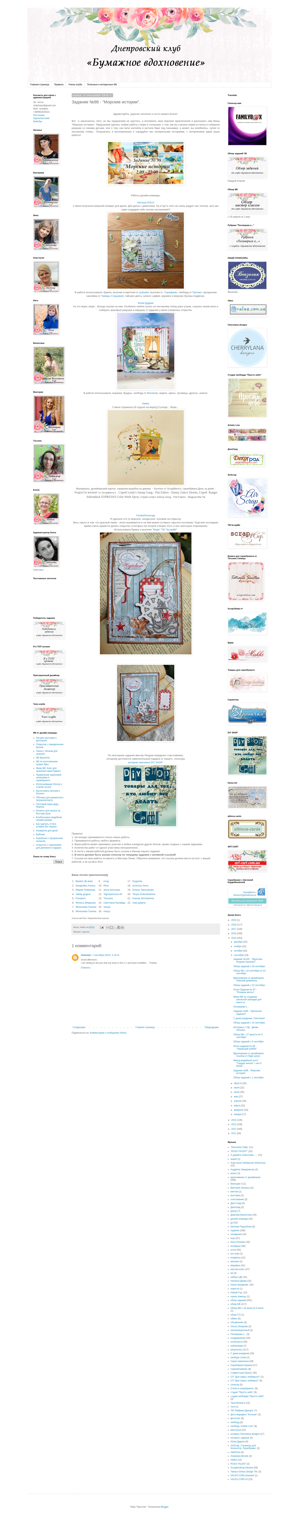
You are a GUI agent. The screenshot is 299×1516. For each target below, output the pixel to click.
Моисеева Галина (86, 906)
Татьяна (108, 898)
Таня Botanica (238, 1403)
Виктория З (237, 1183)
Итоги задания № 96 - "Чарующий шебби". (245, 1047)
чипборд (235, 1422)
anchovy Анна (140, 885)
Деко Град (236, 1203)
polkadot (144, 292)
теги (233, 1406)
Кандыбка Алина (85, 885)
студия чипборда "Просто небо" (247, 1396)
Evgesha (137, 881)
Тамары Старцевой (112, 296)
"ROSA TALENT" (239, 1151)
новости (235, 1288)
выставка (235, 1195)
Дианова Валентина (241, 1214)
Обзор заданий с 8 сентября (248, 1041)
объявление (237, 1322)
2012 (234, 1129)
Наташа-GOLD (145, 202)
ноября (238, 946)
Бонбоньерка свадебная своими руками (49, 818)
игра (233, 1238)
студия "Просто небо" (242, 1392)
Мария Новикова (85, 889)
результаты (236, 1349)
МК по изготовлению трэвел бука (47, 763)
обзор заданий (238, 1300)
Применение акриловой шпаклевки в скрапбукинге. (48, 778)
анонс (234, 1173)
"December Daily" (239, 1147)
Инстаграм (38, 115)
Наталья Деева (239, 1281)
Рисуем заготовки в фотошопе (46, 739)
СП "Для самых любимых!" (245, 1380)
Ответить (86, 967)
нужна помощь (238, 1296)
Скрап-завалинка (240, 1361)
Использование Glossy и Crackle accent (49, 785)
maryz (106, 911)
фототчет (235, 1418)
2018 (234, 924)
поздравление (238, 1338)
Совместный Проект (241, 1373)
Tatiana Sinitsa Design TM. (244, 1471)
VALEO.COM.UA (239, 1479)
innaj (106, 881)
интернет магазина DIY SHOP (145, 762)
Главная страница (39, 84)
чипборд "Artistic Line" (242, 1426)
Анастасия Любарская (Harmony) (248, 1163)
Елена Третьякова (143, 889)
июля (237, 1087)
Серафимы (170, 292)
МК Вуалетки (43, 757)
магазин (235, 1261)
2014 (234, 1120)
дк (232, 1222)
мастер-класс (238, 1269)
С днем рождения (240, 1353)
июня (237, 1092)
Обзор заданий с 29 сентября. (249, 966)
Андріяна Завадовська (242, 1169)
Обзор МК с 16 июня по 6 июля (247, 1308)
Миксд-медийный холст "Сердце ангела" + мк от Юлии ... (247, 1063)
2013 (234, 1124)
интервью (236, 1246)
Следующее (79, 1027)
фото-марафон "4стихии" (244, 1414)
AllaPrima (235, 1452)
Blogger (164, 1507)
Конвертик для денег (47, 830)
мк (232, 1273)
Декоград (235, 1207)
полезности (237, 1341)
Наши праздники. (240, 1284)
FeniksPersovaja (145, 515)
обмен (234, 1318)
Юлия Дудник (146, 303)
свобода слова (238, 1357)
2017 (234, 929)
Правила (58, 84)
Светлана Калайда (114, 902)
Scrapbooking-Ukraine (242, 1467)
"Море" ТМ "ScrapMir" (164, 529)
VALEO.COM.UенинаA (242, 1475)
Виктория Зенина (240, 1187)
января (238, 1114)
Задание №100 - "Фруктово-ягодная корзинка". (248, 960)
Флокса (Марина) (86, 902)
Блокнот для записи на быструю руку (48, 812)
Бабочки (40, 834)
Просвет (197, 292)
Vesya (106, 906)
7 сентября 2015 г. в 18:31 (105, 955)
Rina (106, 885)
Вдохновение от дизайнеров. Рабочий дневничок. (248, 979)
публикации (237, 1345)
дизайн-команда (239, 1218)
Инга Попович (238, 1242)
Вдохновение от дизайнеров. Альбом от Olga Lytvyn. (248, 1054)
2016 (234, 933)
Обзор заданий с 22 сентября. (249, 985)
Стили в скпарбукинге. (242, 1388)
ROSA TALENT (238, 1464)
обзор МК (235, 1304)
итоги (233, 1250)
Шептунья (236, 1430)
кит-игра (235, 1253)
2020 (234, 920)
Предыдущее (212, 1027)
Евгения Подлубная (241, 1226)
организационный (240, 1330)
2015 (234, 938)
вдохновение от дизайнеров (245, 1177)
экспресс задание (240, 1437)
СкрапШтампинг (239, 1369)
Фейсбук (37, 121)
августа (238, 1083)
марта (237, 1105)
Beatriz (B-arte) (84, 881)
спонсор (235, 1384)
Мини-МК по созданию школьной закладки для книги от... (247, 999)
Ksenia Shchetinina (143, 898)
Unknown (86, 955)
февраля (239, 1110)
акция (234, 1159)
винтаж (234, 1191)
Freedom (81, 898)
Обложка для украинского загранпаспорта (49, 799)
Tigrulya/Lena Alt (112, 894)
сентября (239, 955)
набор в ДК (236, 1277)
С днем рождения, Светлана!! (249, 1018)
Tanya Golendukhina (143, 894)
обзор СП (236, 1314)
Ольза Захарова (239, 1326)
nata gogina (138, 902)
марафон (235, 1265)
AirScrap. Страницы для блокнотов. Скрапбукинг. (243, 1447)
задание (85, 932)
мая (236, 1096)
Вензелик (152, 393)
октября (238, 950)
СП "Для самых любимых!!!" (245, 1376)
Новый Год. (237, 1292)
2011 (234, 1133)
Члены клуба (75, 84)
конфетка (236, 1257)
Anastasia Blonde (239, 1456)
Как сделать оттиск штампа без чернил (46, 825)
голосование (237, 1199)
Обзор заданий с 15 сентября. (249, 1022)
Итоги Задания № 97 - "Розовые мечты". (245, 991)
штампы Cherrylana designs (245, 1434)
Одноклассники (41, 118)
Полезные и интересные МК (102, 84)
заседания (236, 1234)
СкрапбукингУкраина (241, 1365)
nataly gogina (83, 894)
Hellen (145, 403)
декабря (238, 941)
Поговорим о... (241, 1006)
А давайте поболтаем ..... (244, 1155)
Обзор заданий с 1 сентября (248, 1077)
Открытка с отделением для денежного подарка (48, 846)
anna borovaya (111, 889)
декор (234, 1211)
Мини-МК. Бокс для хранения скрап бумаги (48, 769)
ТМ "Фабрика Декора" (242, 1410)
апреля (238, 1101)
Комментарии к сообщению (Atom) (108, 1032)
